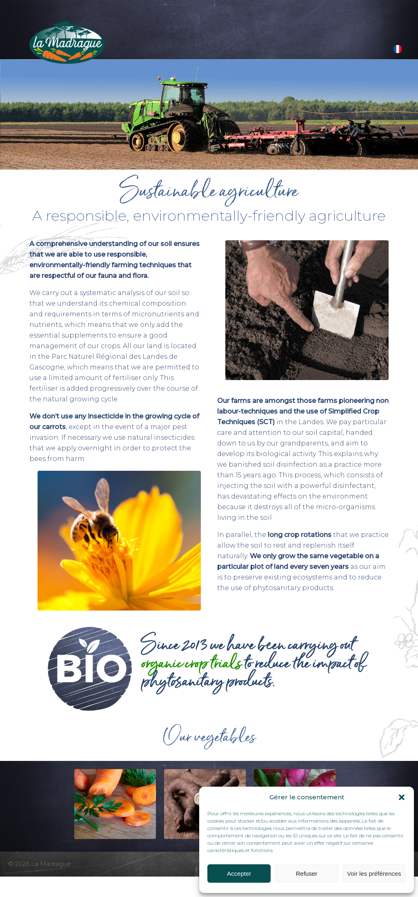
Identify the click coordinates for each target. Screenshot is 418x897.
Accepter (239, 873)
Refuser (307, 873)
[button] (402, 797)
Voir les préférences (374, 873)
